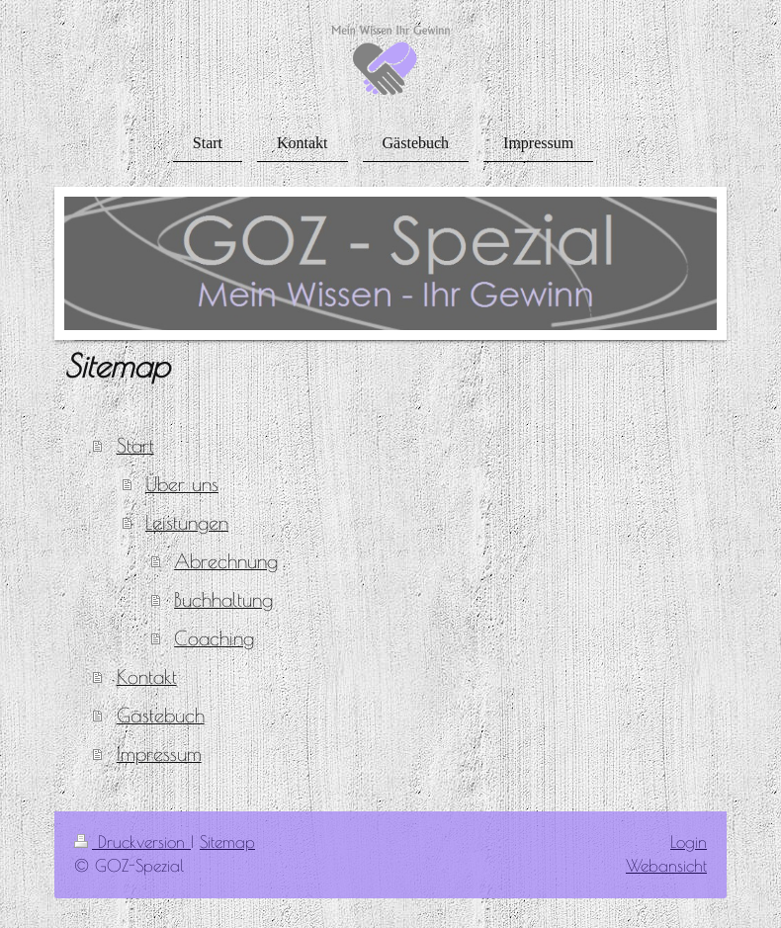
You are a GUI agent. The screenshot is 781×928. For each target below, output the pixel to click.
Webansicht (666, 866)
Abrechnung (226, 560)
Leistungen (186, 522)
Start (135, 445)
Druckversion (132, 842)
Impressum (159, 753)
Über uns (181, 483)
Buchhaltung (223, 599)
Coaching (214, 638)
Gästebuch (161, 715)
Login (688, 842)
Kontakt (147, 676)
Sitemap (227, 842)
